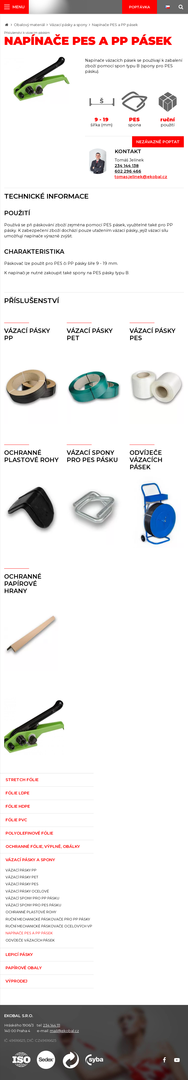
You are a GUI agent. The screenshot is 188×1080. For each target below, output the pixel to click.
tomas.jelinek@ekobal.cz (141, 176)
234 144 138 (127, 165)
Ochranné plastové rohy (31, 456)
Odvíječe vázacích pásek (146, 460)
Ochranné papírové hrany (23, 583)
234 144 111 (51, 1025)
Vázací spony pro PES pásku (92, 456)
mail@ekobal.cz (64, 1030)
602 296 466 (128, 171)
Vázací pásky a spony (68, 24)
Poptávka (139, 7)
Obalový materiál (29, 24)
